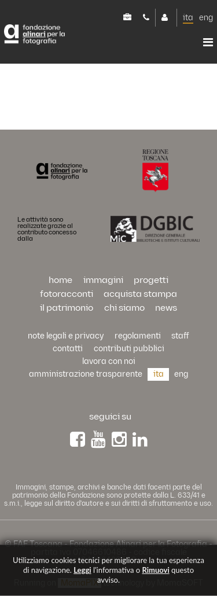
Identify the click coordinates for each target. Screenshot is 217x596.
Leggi (82, 570)
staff (180, 336)
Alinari (34, 35)
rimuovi (155, 570)
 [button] (208, 42)
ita (188, 18)
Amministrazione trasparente (85, 374)
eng (206, 18)
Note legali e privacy (66, 336)
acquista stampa (140, 294)
